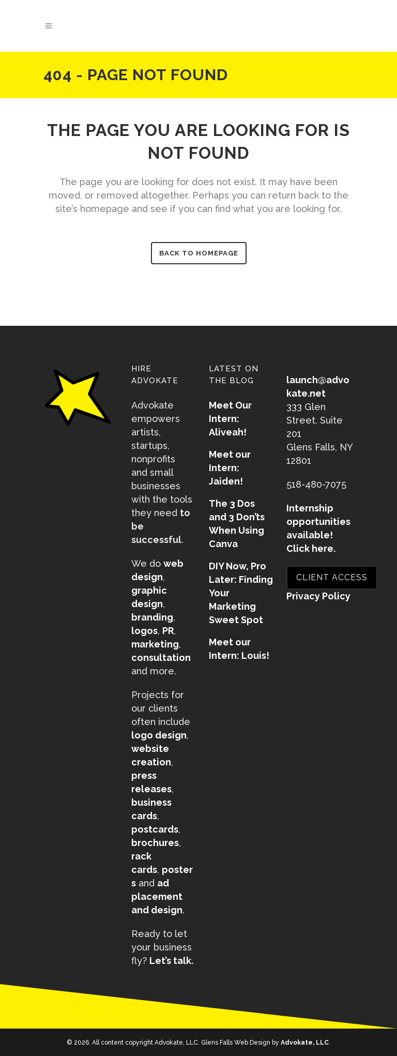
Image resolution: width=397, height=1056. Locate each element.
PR (168, 630)
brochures (155, 842)
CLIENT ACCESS (332, 577)
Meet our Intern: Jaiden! (230, 468)
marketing (155, 644)
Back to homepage (198, 253)
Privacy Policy (318, 596)
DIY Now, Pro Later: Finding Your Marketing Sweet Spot (241, 593)
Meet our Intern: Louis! (239, 649)
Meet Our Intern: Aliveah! (230, 419)
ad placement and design (156, 896)
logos (144, 630)
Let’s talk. (171, 960)
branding (152, 617)
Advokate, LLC (305, 1042)
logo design (159, 735)
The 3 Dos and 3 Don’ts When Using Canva (237, 523)
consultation (161, 657)
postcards (154, 829)
